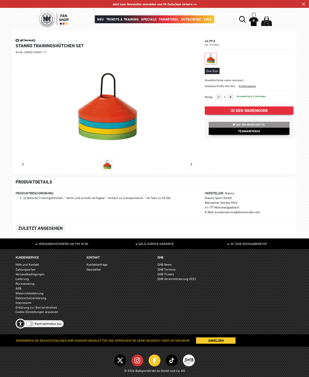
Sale (208, 19)
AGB (18, 288)
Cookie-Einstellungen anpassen (37, 312)
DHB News (164, 264)
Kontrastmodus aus (48, 323)
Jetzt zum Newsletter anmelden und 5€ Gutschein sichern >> (154, 4)
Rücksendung (25, 283)
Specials (148, 19)
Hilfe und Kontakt (27, 264)
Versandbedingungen (30, 274)
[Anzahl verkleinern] (219, 97)
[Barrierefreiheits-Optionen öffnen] (20, 324)
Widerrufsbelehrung (29, 293)
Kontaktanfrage (97, 264)
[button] (242, 19)
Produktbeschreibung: (35, 193)
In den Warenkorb (249, 110)
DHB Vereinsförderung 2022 (176, 279)
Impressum (24, 302)
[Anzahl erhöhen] (231, 97)
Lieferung (22, 279)
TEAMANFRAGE (249, 131)
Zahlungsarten (25, 269)
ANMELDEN (216, 340)
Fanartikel (169, 19)
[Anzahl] (225, 97)
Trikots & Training (122, 19)
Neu (100, 19)
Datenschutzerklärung (31, 298)
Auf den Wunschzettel (249, 124)
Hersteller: (214, 193)
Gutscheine (191, 19)
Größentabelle (247, 86)
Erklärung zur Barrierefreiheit (36, 307)
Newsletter (94, 269)
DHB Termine (166, 269)
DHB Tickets (165, 274)
